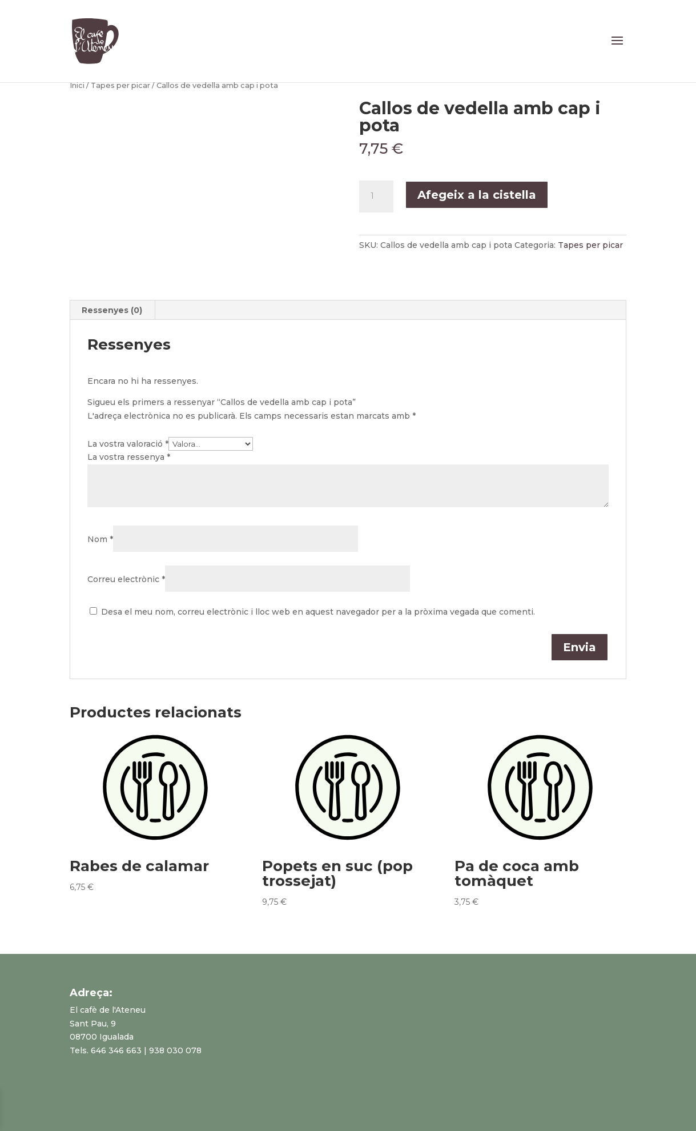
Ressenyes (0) (112, 310)
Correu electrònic (126, 579)
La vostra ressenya (128, 457)
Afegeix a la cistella (476, 195)
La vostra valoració (127, 444)
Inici (77, 85)
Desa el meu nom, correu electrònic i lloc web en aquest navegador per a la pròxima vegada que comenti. (318, 612)
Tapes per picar (120, 85)
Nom (100, 539)
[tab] (112, 310)
